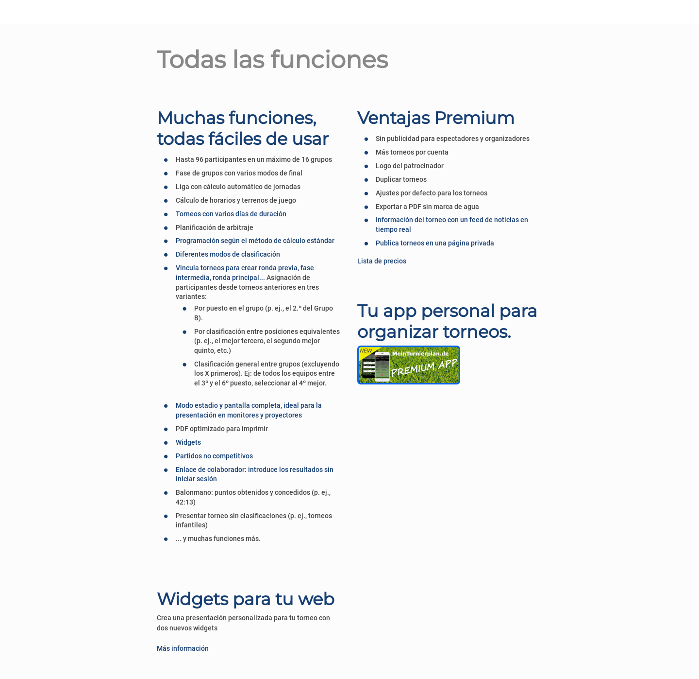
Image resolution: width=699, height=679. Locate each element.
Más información (183, 648)
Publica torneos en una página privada (435, 243)
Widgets (188, 442)
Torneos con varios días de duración (231, 214)
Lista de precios (381, 261)
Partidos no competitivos (214, 456)
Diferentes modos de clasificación (228, 254)
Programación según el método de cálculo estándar (255, 240)
